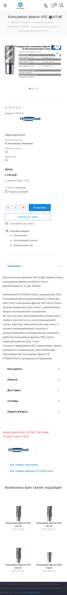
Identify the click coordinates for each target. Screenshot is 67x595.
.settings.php (30, 592)
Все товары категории (24, 464)
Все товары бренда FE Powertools (31, 471)
